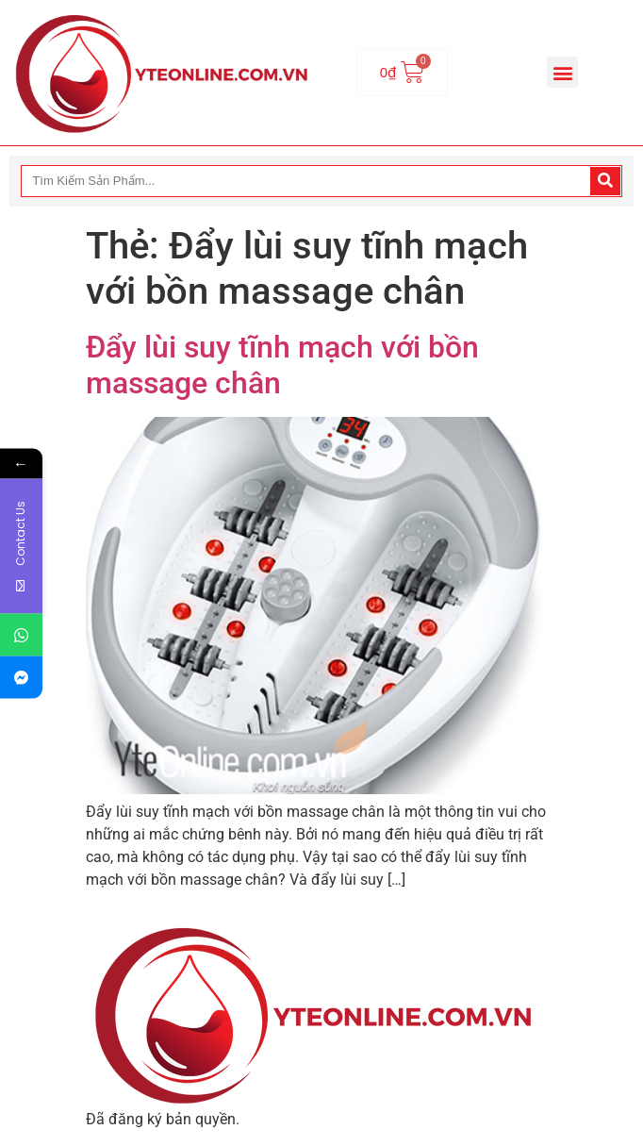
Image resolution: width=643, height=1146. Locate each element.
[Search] (605, 181)
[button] (562, 72)
